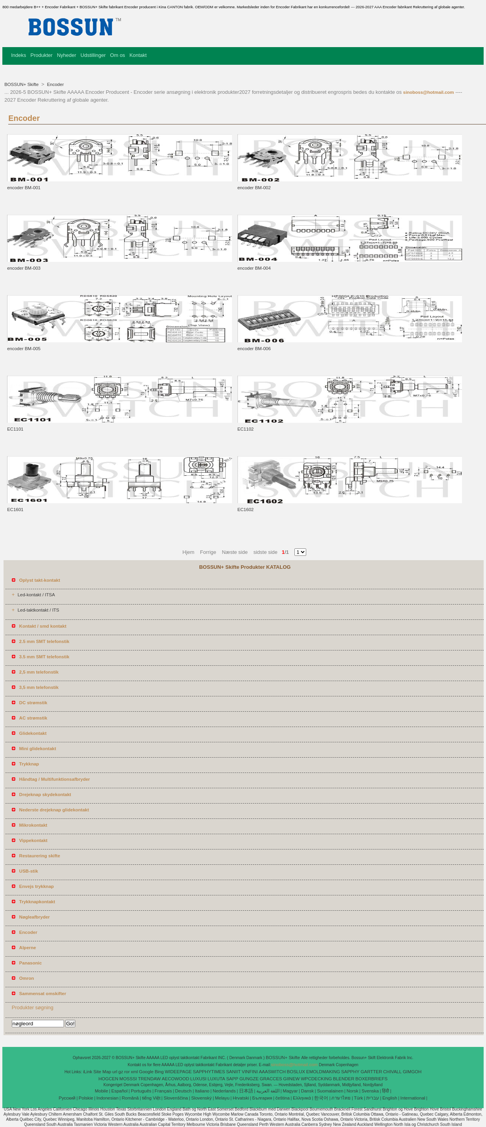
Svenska (370, 1091)
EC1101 (15, 429)
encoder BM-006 (254, 348)
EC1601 (15, 509)
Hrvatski (241, 1098)
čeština (282, 1098)
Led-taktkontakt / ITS (38, 610)
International (412, 1098)
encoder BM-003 (23, 268)
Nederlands (224, 1091)
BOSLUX (296, 1071)
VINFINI (250, 1071)
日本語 (246, 1091)
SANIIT (233, 1071)
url (114, 1071)
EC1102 (246, 429)
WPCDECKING (316, 1078)
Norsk (352, 1091)
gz (121, 1071)
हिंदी (385, 1091)
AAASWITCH (272, 1071)
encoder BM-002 (254, 187)
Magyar (290, 1091)
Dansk (307, 1091)
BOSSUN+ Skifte (22, 84)
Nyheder (66, 55)
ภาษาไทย (341, 1098)
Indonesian (108, 1098)
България (262, 1098)
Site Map (102, 1071)
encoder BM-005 (23, 348)
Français (163, 1091)
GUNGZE (249, 1078)
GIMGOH (412, 1071)
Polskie (86, 1098)
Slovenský (201, 1098)
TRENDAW (149, 1078)
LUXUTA (216, 1078)
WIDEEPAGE (178, 1071)
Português (141, 1091)
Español (119, 1091)
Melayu (222, 1098)
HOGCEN (108, 1078)
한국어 (321, 1098)
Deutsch (183, 1091)
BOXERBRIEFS (371, 1078)
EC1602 (246, 509)
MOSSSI (128, 1078)
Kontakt (138, 55)
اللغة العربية (268, 1091)
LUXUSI (198, 1078)
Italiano (202, 1091)
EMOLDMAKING (323, 1071)
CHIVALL (392, 1071)
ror (127, 1071)
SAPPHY (350, 1071)
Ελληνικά (302, 1098)
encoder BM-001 (23, 187)
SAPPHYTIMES (209, 1071)
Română (130, 1098)
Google (146, 1071)
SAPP (232, 1078)
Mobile (101, 1091)
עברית (372, 1098)
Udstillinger (93, 55)
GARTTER (371, 1071)
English (389, 1098)
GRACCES (271, 1078)
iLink (87, 1071)
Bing (159, 1071)
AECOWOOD (175, 1078)
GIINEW (291, 1078)
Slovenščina (176, 1098)
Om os (117, 55)
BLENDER (343, 1078)
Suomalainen (330, 1091)
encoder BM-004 (254, 268)
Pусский (67, 1098)
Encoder (55, 84)
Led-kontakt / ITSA (36, 594)
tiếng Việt (151, 1098)
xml (134, 1071)
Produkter (42, 55)
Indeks (18, 55)
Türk (358, 1098)
